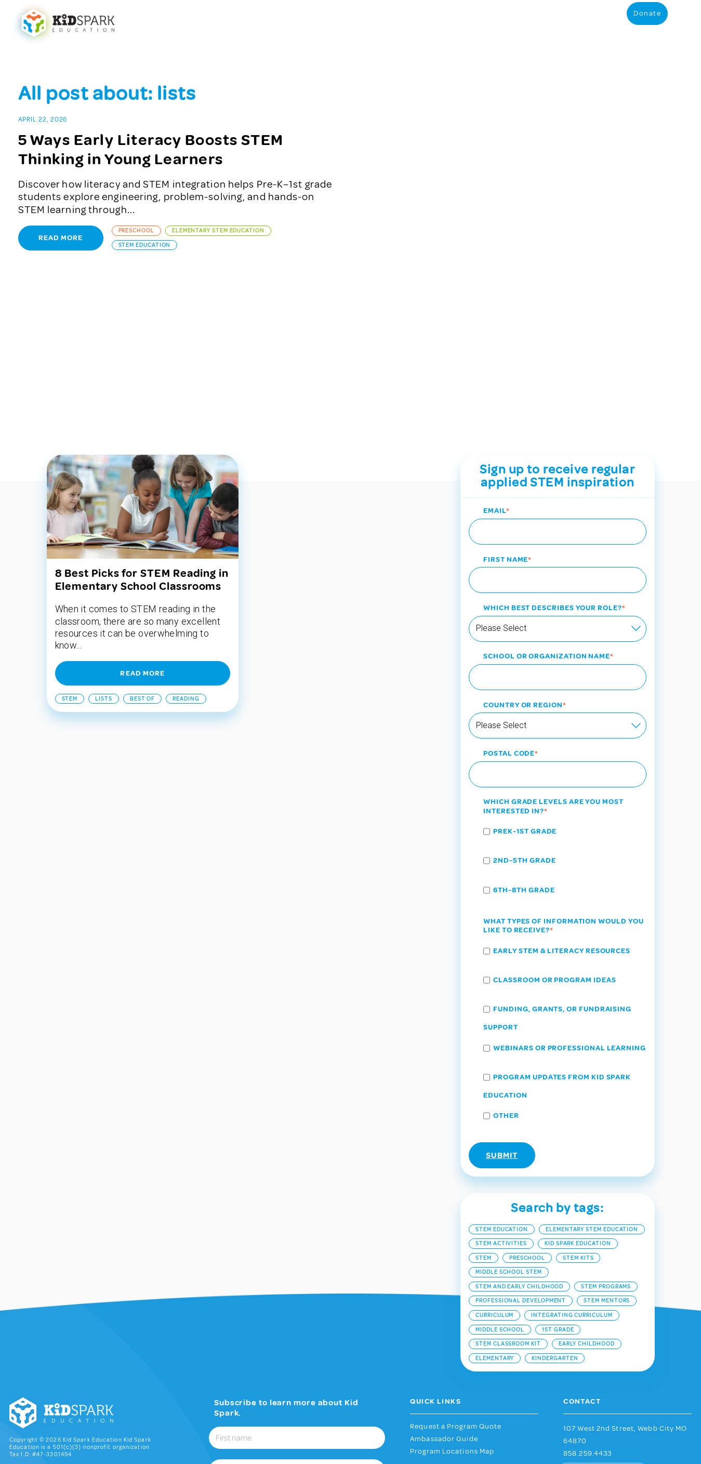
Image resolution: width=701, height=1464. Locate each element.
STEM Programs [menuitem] (195, 22)
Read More (60, 237)
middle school (499, 1191)
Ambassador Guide (444, 1301)
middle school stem (508, 1134)
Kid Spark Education (578, 1105)
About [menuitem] (605, 22)
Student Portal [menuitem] (324, 22)
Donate (647, 21)
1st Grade (558, 1191)
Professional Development (520, 1162)
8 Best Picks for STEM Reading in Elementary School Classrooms (142, 441)
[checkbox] (557, 724)
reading (186, 560)
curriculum (494, 1176)
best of (142, 560)
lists (103, 560)
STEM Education (144, 245)
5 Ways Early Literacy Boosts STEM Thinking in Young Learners (151, 149)
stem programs (606, 1148)
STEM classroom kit (508, 1205)
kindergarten (555, 1220)
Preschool (136, 230)
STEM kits (578, 1119)
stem (70, 560)
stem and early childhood (519, 1148)
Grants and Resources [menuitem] (483, 22)
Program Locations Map (452, 1314)
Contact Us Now (602, 1332)
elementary (494, 1220)
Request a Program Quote (455, 1288)
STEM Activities (501, 1105)
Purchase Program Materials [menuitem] (399, 22)
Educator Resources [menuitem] (261, 22)
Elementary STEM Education (218, 230)
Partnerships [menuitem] (553, 22)
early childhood (587, 1205)
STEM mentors (607, 1162)
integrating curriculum (571, 1176)
